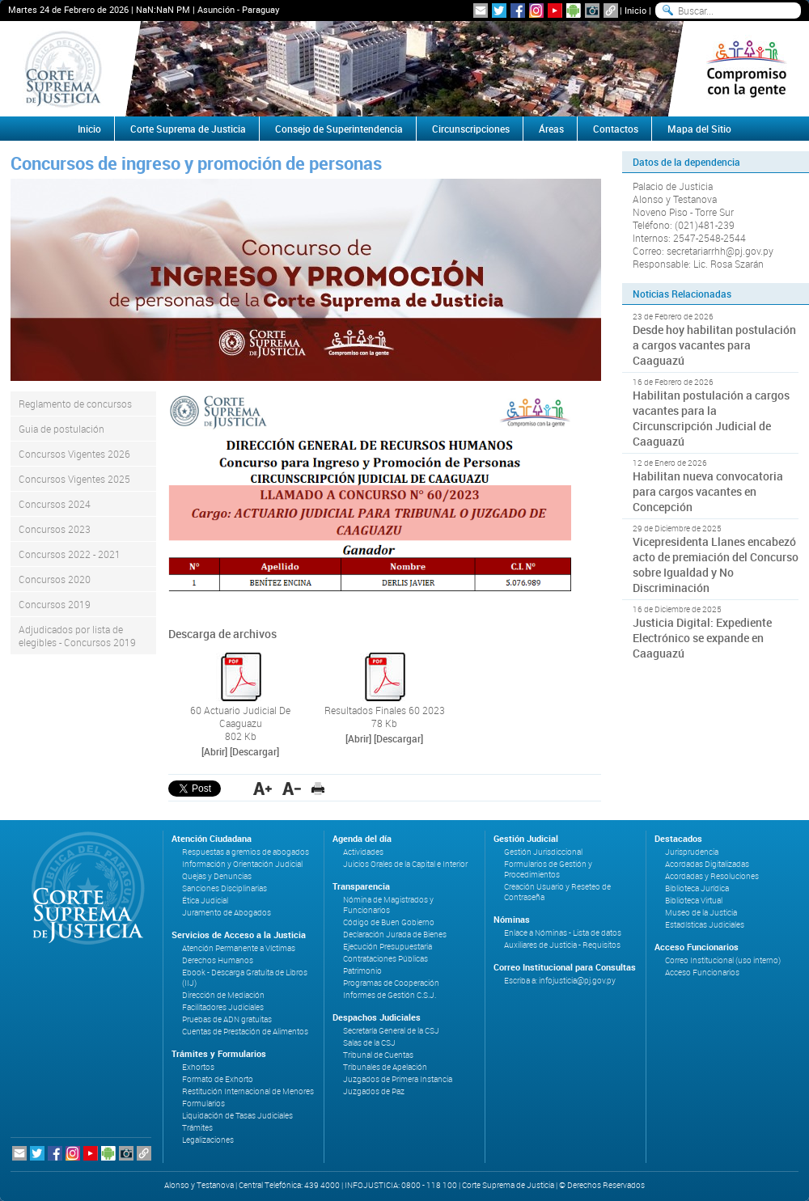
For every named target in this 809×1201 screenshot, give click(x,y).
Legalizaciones (208, 1140)
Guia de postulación (61, 428)
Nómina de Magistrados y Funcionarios (388, 905)
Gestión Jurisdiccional (543, 852)
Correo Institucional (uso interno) (723, 960)
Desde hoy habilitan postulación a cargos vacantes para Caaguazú (714, 345)
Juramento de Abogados (226, 912)
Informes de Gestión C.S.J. (389, 995)
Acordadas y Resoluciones (712, 876)
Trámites (197, 1128)
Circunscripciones (471, 128)
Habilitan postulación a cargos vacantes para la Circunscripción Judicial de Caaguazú (711, 418)
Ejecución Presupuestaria (387, 946)
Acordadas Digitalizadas (707, 864)
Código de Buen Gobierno (388, 922)
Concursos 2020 (55, 579)
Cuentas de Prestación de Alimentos (245, 1031)
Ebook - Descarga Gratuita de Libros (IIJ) (244, 977)
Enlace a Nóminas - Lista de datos (562, 933)
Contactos (615, 128)
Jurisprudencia (691, 852)
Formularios (203, 1103)
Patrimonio (362, 971)
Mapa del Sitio (699, 128)
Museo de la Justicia (701, 912)
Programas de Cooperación (391, 983)
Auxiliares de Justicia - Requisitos (562, 945)
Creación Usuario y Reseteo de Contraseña (557, 892)
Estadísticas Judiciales (704, 925)
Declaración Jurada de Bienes (395, 934)
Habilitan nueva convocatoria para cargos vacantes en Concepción (708, 491)
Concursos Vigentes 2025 (74, 478)
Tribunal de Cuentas (378, 1055)
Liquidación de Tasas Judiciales (237, 1115)
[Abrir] (214, 751)
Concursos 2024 (55, 503)
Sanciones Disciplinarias (224, 888)
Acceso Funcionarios (702, 972)
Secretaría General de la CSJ (391, 1031)
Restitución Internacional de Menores (248, 1091)
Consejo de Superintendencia (339, 128)
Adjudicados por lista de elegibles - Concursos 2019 (77, 636)
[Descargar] (254, 751)
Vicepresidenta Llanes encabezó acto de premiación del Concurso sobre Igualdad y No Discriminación (715, 564)
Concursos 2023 (55, 528)
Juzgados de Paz (373, 1091)
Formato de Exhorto (217, 1079)
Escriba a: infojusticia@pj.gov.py (560, 980)
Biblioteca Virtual (693, 900)
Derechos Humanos (217, 960)
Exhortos (198, 1067)
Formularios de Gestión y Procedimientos (548, 869)
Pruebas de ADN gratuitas (227, 1019)
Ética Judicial (205, 900)
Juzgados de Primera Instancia (397, 1079)
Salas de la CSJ (369, 1043)
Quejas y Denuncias (217, 876)
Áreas (551, 128)
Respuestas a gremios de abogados (245, 852)
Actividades (363, 852)
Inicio (635, 10)
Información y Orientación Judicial (242, 864)
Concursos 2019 (55, 604)
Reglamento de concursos (75, 403)
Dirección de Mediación (223, 995)
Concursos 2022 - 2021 (70, 554)
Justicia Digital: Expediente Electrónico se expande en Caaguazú (702, 638)
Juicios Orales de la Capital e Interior (405, 864)
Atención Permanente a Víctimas (238, 948)
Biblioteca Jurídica (697, 888)
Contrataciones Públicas (385, 959)
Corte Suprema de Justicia (188, 128)
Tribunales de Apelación (385, 1067)
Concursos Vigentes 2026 (74, 453)
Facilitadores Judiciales (223, 1007)
